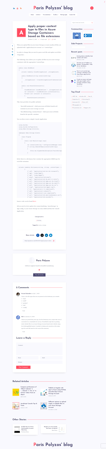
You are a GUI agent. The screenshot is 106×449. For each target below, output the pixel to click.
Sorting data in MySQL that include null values (85, 57)
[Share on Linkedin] (12, 51)
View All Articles (39, 274)
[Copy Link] (39, 240)
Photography (63, 14)
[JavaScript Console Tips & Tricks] (16, 405)
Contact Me (72, 14)
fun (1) (90, 96)
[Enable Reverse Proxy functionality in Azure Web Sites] (25, 429)
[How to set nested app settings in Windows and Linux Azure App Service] (73, 72)
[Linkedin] (14, 8)
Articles (38, 14)
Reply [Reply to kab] (23, 331)
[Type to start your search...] (82, 22)
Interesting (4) (86, 99)
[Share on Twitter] (12, 48)
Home (32, 14)
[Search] (91, 8)
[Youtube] (17, 8)
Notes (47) (85, 102)
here (34, 201)
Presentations (46, 14)
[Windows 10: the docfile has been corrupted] (53, 428)
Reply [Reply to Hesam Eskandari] (23, 310)
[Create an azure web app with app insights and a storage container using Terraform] (73, 81)
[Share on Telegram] (12, 54)
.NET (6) (75, 96)
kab (22, 316)
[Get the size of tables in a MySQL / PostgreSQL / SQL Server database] (73, 64)
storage (44, 225)
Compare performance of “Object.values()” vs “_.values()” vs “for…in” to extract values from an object (29, 390)
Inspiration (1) (76, 99)
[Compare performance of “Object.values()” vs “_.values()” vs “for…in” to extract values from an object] (16, 392)
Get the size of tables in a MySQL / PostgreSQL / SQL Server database (84, 64)
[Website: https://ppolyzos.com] (39, 269)
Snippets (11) (87, 107)
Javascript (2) (76, 102)
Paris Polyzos (43, 261)
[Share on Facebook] (12, 45)
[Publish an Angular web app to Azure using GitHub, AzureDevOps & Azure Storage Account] (43, 392)
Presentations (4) (77, 107)
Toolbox (55, 14)
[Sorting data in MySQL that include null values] (73, 57)
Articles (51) (83, 96)
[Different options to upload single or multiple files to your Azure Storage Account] (43, 405)
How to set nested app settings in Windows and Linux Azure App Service (84, 73)
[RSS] (21, 8)
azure (40, 225)
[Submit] (92, 22)
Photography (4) (77, 105)
